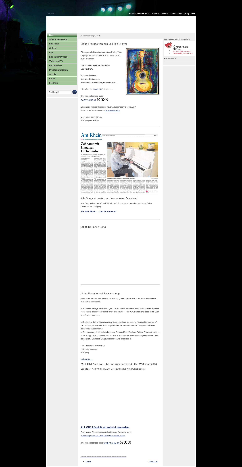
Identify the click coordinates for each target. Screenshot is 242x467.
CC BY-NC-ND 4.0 (94, 99)
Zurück (88, 461)
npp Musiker (55, 65)
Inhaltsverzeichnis (160, 14)
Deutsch (51, 14)
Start (51, 35)
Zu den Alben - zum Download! (98, 211)
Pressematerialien (58, 70)
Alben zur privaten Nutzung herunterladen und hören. (103, 435)
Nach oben (153, 461)
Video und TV (56, 61)
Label (52, 78)
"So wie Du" (97, 89)
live (51, 52)
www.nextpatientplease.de (91, 36)
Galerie (52, 48)
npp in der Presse (58, 57)
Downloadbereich (112, 110)
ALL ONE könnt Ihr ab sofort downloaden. (105, 427)
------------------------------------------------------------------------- (104, 456)
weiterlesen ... (86, 359)
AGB (193, 14)
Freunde (53, 83)
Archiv (52, 74)
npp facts (54, 43)
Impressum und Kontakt (140, 14)
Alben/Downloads (58, 39)
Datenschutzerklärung (180, 14)
